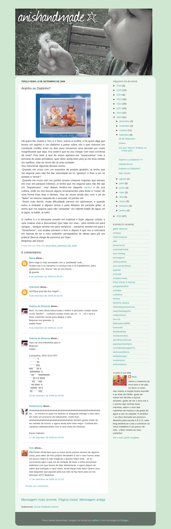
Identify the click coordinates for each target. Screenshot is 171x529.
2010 (119, 113)
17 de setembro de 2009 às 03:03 (46, 437)
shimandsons (120, 364)
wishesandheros (121, 352)
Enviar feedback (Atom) (46, 506)
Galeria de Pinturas (39, 306)
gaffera (95, 520)
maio (122, 192)
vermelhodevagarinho (124, 348)
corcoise (117, 274)
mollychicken (119, 315)
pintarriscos (119, 245)
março (122, 201)
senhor (88, 187)
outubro (123, 130)
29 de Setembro (127, 138)
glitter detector (120, 229)
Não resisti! (124, 173)
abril (121, 197)
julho (122, 183)
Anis (31, 448)
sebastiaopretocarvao (124, 307)
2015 (119, 90)
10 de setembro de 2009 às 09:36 (46, 395)
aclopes (117, 233)
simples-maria (120, 278)
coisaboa (117, 294)
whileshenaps (120, 356)
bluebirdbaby (119, 331)
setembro (124, 134)
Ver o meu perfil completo (126, 437)
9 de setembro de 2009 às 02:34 (45, 295)
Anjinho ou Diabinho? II (131, 159)
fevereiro (124, 206)
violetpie (117, 290)
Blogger (124, 520)
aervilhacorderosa (122, 340)
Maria (32, 258)
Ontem (122, 143)
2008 (119, 216)
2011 (119, 108)
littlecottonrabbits (121, 323)
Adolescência (125, 164)
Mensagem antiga (92, 499)
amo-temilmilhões (122, 266)
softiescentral (120, 261)
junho (122, 188)
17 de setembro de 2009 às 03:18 (46, 479)
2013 (119, 99)
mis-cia (116, 319)
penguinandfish (121, 286)
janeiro (123, 210)
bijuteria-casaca (121, 302)
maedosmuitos (120, 335)
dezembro (124, 121)
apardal (117, 270)
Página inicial (68, 499)
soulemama (119, 360)
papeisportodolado (122, 344)
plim (115, 241)
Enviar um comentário (37, 486)
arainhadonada (120, 249)
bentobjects (119, 257)
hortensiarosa (120, 237)
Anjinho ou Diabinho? (130, 168)
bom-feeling (119, 253)
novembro (124, 126)
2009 (119, 117)
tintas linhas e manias (124, 282)
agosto (123, 179)
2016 (119, 85)
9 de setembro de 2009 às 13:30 (45, 328)
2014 (119, 95)
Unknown (34, 287)
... (120, 155)
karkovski (118, 327)
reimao (116, 298)
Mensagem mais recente (39, 499)
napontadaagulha (122, 311)
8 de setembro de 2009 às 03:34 (45, 276)
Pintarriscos (35, 406)
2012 (119, 103)
